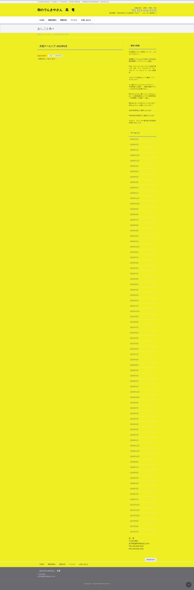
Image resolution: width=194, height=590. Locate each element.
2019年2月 (134, 435)
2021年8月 (134, 322)
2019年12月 (134, 392)
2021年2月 (134, 349)
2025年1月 (134, 193)
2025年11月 (134, 161)
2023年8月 (134, 252)
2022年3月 (134, 295)
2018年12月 (134, 446)
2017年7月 (134, 532)
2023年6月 (134, 263)
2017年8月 (134, 526)
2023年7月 (134, 257)
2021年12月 (134, 311)
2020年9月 (134, 360)
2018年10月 (134, 456)
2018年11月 (134, 451)
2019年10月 (134, 397)
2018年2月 (134, 494)
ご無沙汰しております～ (47, 59)
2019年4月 (134, 424)
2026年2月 (134, 144)
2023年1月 (134, 274)
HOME (41, 564)
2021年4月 (134, 338)
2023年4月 (134, 268)
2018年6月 (134, 473)
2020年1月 (134, 386)
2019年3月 (134, 429)
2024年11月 (134, 198)
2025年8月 (134, 171)
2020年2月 (134, 381)
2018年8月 (134, 462)
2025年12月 (134, 155)
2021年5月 (134, 333)
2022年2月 (134, 301)
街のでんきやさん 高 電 (55, 10)
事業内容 (62, 564)
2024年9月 (134, 209)
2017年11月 (134, 510)
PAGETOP (151, 559)
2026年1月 (134, 150)
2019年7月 (134, 408)
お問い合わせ (83, 564)
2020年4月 (134, 370)
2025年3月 (134, 182)
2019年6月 (134, 413)
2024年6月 (134, 225)
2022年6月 (134, 284)
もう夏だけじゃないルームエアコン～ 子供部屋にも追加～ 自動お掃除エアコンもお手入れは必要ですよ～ (142, 87)
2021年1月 (134, 354)
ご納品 (51, 55)
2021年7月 (134, 327)
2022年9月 (134, 279)
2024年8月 (134, 214)
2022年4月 (134, 290)
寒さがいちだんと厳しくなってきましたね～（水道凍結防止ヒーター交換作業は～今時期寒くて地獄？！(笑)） (142, 96)
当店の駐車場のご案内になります (140, 110)
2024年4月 (134, 231)
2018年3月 (134, 489)
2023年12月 (134, 247)
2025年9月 (134, 166)
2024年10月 (134, 204)
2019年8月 (134, 403)
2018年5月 (134, 478)
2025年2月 (134, 188)
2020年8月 (134, 365)
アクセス (72, 564)
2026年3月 (134, 139)
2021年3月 (134, 343)
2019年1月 (134, 440)
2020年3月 (134, 376)
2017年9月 (134, 521)
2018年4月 (134, 483)
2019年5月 (134, 419)
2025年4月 (134, 177)
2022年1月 (134, 306)
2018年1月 (134, 499)
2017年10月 (134, 516)
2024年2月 (134, 241)
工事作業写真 (58, 55)
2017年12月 (134, 505)
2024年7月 (134, 220)
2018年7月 (134, 467)
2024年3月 (134, 236)
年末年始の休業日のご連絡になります (141, 115)
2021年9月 (134, 317)
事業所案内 (51, 564)
